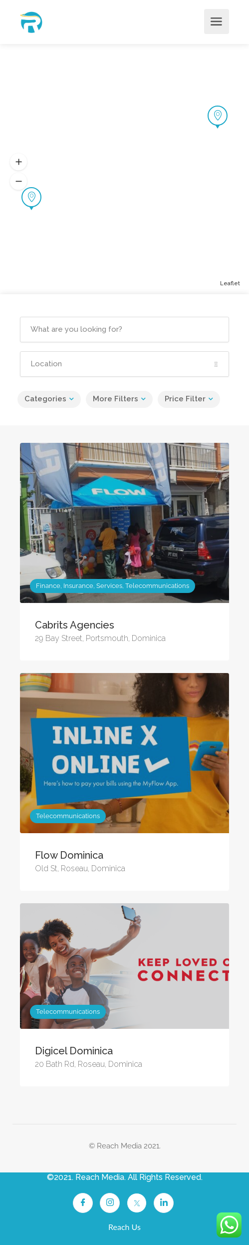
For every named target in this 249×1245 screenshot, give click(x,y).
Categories (45, 398)
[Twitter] (137, 1203)
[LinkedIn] (164, 1203)
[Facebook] (83, 1203)
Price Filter (185, 398)
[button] (18, 162)
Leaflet (230, 283)
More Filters (115, 398)
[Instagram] (110, 1203)
